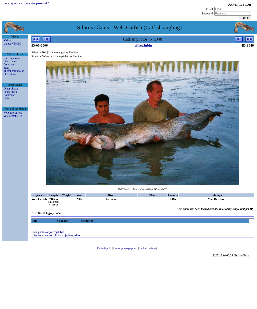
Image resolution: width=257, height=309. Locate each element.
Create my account (12, 3)
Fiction (152, 248)
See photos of (48, 232)
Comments (9, 64)
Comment (8, 95)
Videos (7, 40)
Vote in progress (13, 112)
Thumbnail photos (13, 70)
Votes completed (12, 115)
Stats (6, 67)
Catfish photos (12, 58)
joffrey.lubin (142, 45)
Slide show (9, 74)
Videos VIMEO (12, 43)
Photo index (10, 61)
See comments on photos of (56, 235)
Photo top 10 (104, 248)
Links (142, 248)
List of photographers (125, 248)
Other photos (11, 88)
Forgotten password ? (37, 3)
